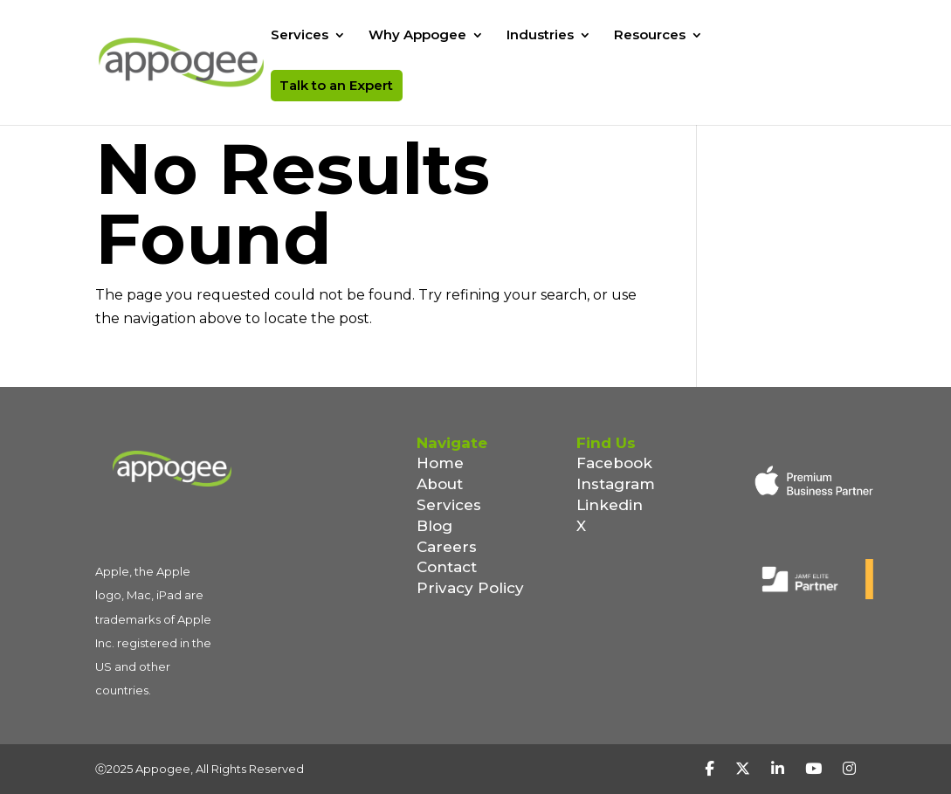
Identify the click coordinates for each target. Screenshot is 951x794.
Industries (540, 36)
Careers (447, 547)
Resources (650, 36)
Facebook (614, 463)
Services (299, 36)
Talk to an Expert (336, 85)
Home (440, 463)
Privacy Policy (470, 588)
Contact (447, 567)
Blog (434, 526)
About (440, 484)
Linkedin (609, 505)
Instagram (615, 484)
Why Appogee (417, 36)
